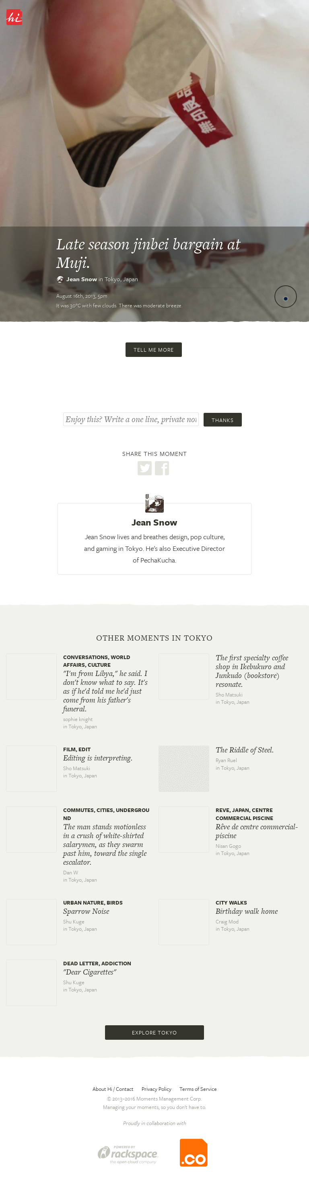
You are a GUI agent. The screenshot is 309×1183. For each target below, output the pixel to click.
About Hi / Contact (113, 1089)
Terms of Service (198, 1089)
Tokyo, (121, 278)
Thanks (223, 420)
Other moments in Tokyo (154, 638)
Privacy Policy (156, 1089)
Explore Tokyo (154, 1032)
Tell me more (154, 350)
